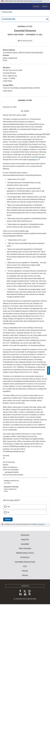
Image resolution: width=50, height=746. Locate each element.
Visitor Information (25, 548)
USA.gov (25, 575)
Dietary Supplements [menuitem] (10, 489)
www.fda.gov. (33, 159)
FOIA (25, 566)
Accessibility (25, 544)
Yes (8, 506)
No (8, 512)
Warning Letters (7, 12)
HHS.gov (25, 571)
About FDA (25, 539)
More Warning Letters (25, 40)
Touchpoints (41, 524)
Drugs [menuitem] (5, 491)
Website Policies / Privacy (25, 553)
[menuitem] (25, 482)
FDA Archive (25, 535)
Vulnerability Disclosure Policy (25, 562)
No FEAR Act (24, 557)
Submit (8, 519)
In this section (8, 19)
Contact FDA (25, 586)
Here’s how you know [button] (36, 1)
